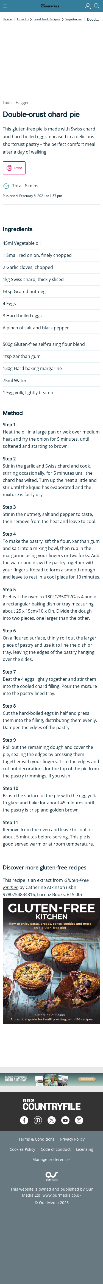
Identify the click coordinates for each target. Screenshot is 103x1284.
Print (18, 168)
